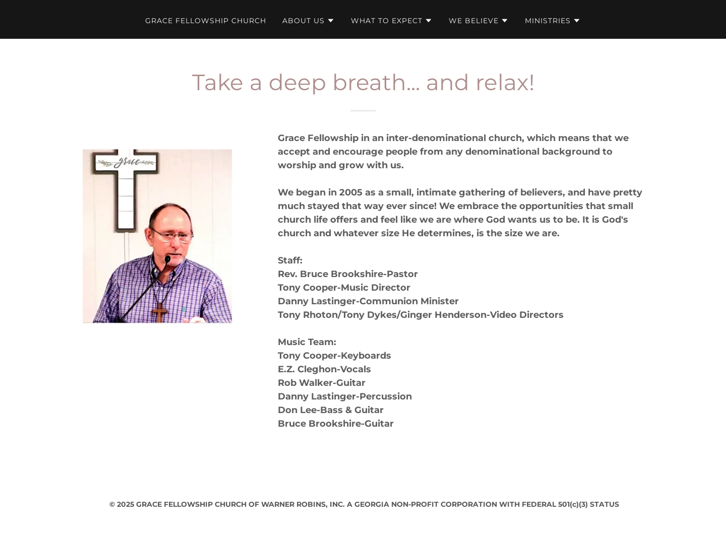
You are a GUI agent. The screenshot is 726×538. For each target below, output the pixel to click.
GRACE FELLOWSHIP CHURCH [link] (205, 20)
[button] (308, 21)
